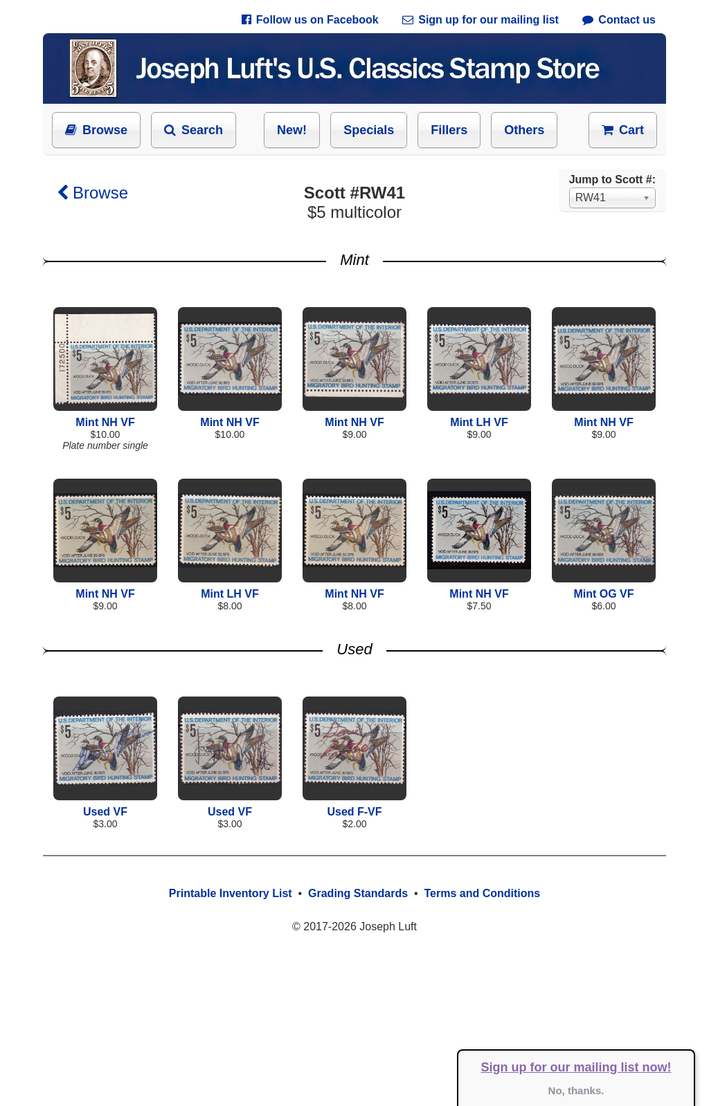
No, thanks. (576, 1090)
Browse (96, 130)
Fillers (449, 130)
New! (292, 130)
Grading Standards (358, 893)
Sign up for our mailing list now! (576, 1067)
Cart (623, 130)
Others (524, 130)
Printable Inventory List (230, 893)
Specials (368, 130)
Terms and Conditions (482, 893)
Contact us (619, 20)
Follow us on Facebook (310, 20)
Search (193, 130)
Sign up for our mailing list (480, 20)
